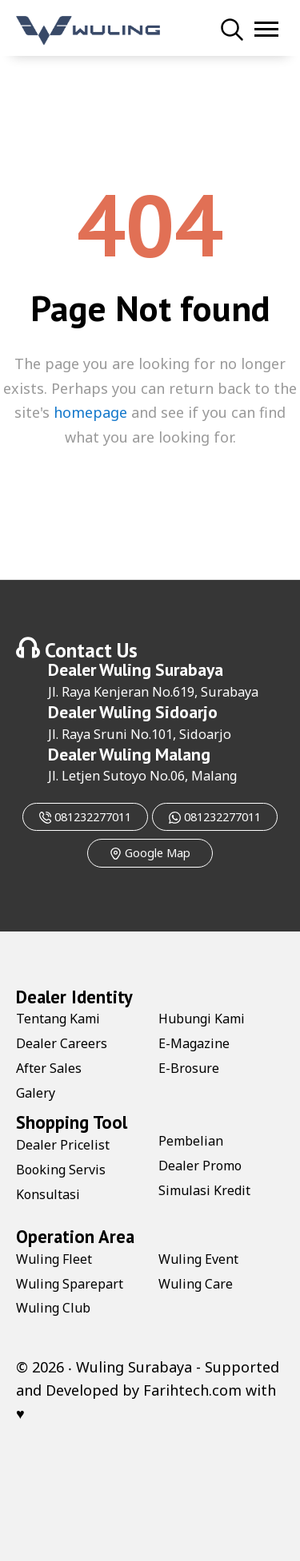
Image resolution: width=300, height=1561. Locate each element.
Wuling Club (53, 1308)
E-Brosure (188, 1068)
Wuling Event (198, 1259)
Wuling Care (195, 1284)
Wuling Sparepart (69, 1284)
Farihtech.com (192, 1390)
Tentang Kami (58, 1018)
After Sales (49, 1068)
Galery (35, 1093)
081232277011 (85, 816)
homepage (90, 412)
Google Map (150, 852)
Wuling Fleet (54, 1259)
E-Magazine (194, 1043)
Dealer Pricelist (63, 1145)
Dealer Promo (200, 1165)
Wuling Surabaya (161, 669)
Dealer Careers (61, 1043)
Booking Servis (61, 1169)
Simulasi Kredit (204, 1190)
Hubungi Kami (201, 1018)
